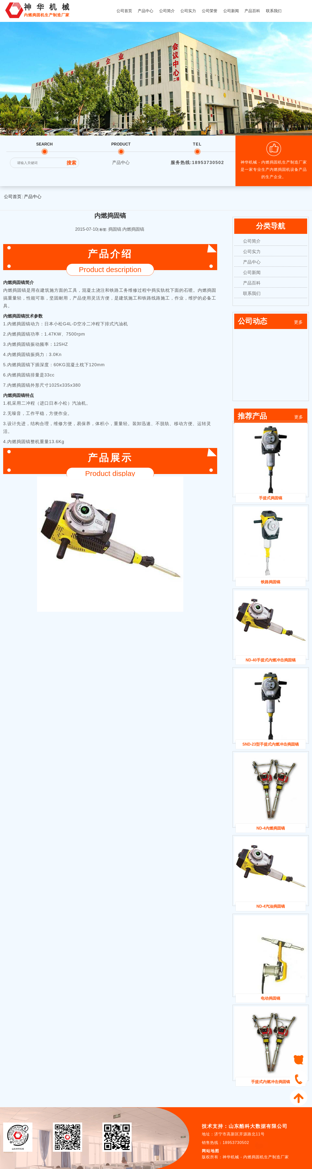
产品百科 (252, 11)
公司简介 (167, 11)
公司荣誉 (209, 11)
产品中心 (145, 11)
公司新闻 (231, 11)
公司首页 (124, 11)
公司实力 (188, 11)
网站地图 (210, 1151)
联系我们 (274, 11)
